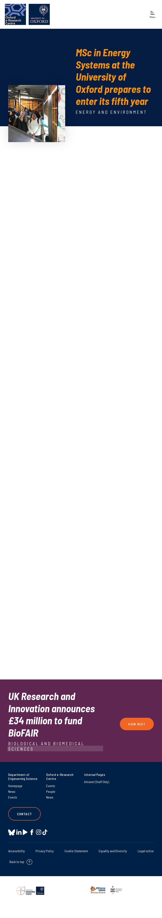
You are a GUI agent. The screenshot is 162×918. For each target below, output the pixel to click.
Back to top (16, 862)
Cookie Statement (76, 851)
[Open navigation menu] (152, 14)
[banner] (27, 14)
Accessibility (16, 851)
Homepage (15, 786)
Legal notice (146, 851)
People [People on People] (50, 791)
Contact (24, 814)
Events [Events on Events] (12, 797)
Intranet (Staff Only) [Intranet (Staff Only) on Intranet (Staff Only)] (96, 782)
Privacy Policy (45, 851)
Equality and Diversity (113, 851)
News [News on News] (11, 791)
